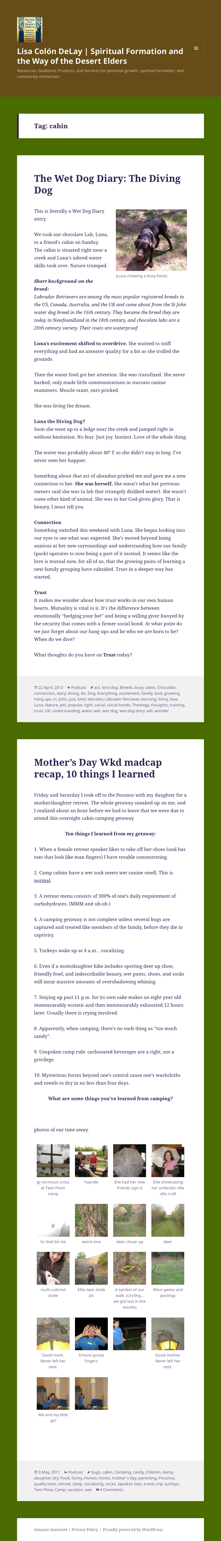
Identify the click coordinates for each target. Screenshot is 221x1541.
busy (139, 687)
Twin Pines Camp (49, 1489)
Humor (90, 1478)
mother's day (124, 1478)
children (153, 1472)
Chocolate (166, 687)
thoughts (159, 705)
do (83, 693)
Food (65, 1478)
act (97, 687)
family (146, 693)
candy (138, 1472)
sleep (77, 1483)
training (177, 705)
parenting (147, 1478)
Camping (122, 1472)
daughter (42, 1478)
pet (63, 705)
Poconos (166, 1478)
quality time (45, 1483)
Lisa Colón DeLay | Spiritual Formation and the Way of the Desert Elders (100, 56)
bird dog (110, 687)
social (100, 705)
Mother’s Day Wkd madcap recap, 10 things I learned (98, 768)
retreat (64, 1483)
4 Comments (111, 1489)
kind (82, 699)
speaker (125, 1483)
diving (73, 693)
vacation (75, 1489)
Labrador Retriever (122, 699)
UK (47, 710)
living (163, 699)
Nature (51, 705)
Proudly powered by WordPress (133, 1529)
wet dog (110, 710)
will (150, 710)
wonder (162, 710)
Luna (38, 705)
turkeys (172, 1483)
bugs (96, 1472)
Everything (107, 693)
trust (38, 710)
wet (97, 710)
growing (172, 693)
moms (104, 1478)
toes (138, 1483)
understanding (66, 710)
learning (148, 699)
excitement (129, 693)
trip (159, 1483)
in (55, 699)
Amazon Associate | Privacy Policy (66, 1529)
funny (77, 1478)
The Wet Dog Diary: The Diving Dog (107, 184)
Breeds (126, 687)
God (158, 693)
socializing (93, 1483)
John (63, 699)
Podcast (78, 687)
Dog (91, 693)
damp (168, 1472)
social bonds (118, 705)
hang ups (42, 699)
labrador (95, 699)
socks (110, 1483)
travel (149, 1483)
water (87, 710)
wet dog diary (132, 710)
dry (55, 1478)
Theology (140, 705)
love (173, 699)
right (88, 705)
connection (44, 693)
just (72, 699)
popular (75, 705)
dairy (61, 693)
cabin (150, 687)
